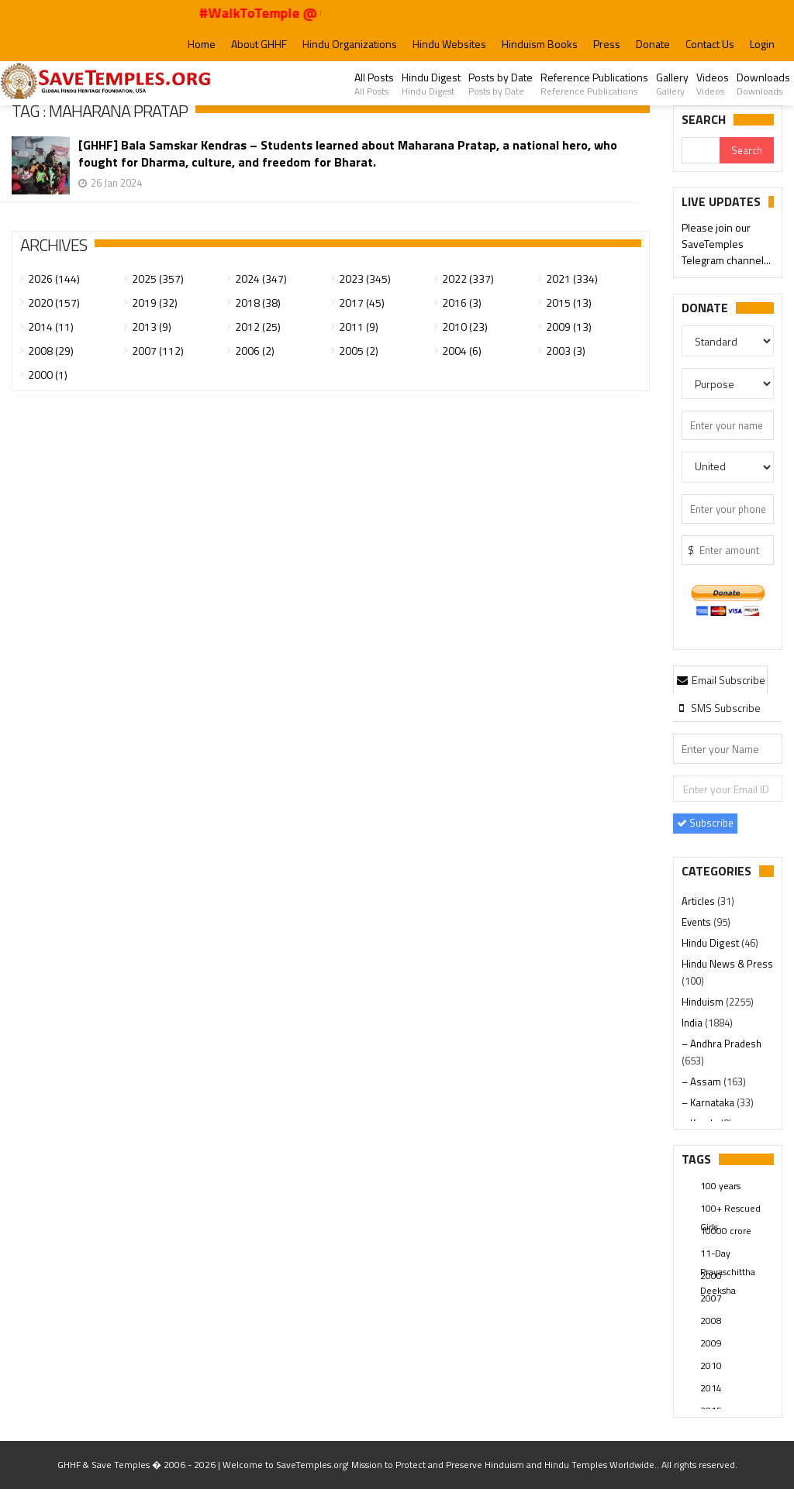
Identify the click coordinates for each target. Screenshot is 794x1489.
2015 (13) (569, 302)
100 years (720, 1185)
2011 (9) (358, 326)
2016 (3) (462, 302)
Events (697, 922)
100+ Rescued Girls (730, 1209)
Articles (699, 901)
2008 (711, 1320)
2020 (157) (54, 302)
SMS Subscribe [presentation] (718, 708)
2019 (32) (155, 302)
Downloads (763, 83)
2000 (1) (47, 374)
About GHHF (259, 44)
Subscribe (705, 822)
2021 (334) (572, 278)
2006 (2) (254, 350)
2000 (711, 1275)
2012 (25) (258, 326)
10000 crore (725, 1230)
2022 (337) (468, 278)
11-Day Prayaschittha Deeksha (727, 1254)
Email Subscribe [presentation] (720, 680)
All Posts (374, 83)
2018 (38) (258, 302)
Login (762, 44)
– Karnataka (709, 1102)
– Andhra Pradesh (721, 1043)
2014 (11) (51, 326)
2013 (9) (151, 326)
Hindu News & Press (727, 963)
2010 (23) (465, 326)
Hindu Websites (449, 44)
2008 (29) (51, 350)
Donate (653, 44)
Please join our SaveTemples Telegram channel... (726, 245)
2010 (711, 1365)
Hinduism (704, 1001)
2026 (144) (54, 278)
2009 (711, 1343)
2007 (711, 1298)
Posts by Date (500, 83)
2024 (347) (261, 278)
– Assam (702, 1081)
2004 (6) (462, 350)
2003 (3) (565, 350)
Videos (712, 83)
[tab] (720, 679)
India (693, 1022)
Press (606, 44)
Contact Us (709, 44)
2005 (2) (358, 350)
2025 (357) (158, 278)
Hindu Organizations (349, 44)
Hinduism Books (540, 44)
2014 (711, 1388)
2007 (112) (158, 350)
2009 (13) (569, 326)
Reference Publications (594, 83)
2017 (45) (362, 302)
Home (202, 44)
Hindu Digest (431, 83)
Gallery (672, 83)
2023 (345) (365, 278)
